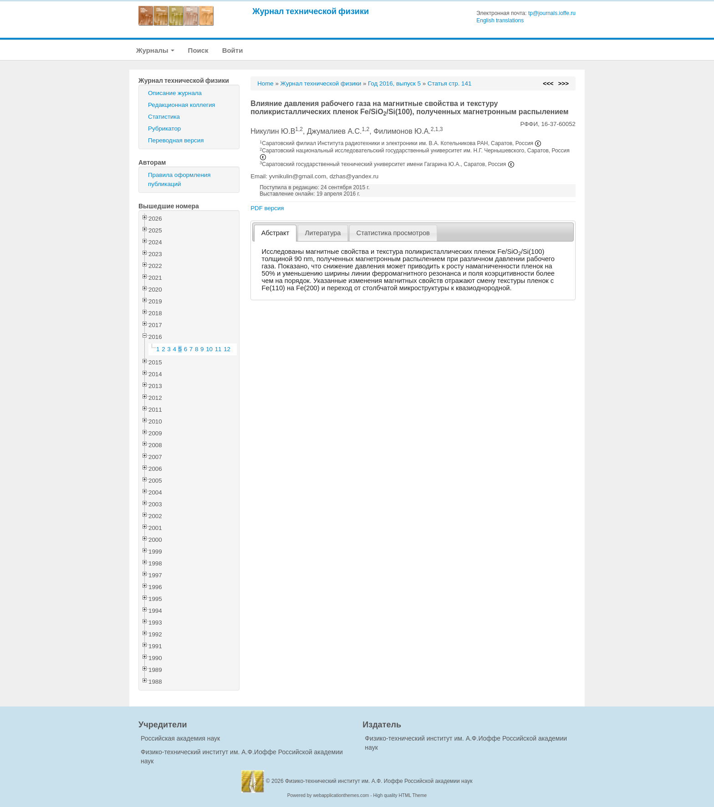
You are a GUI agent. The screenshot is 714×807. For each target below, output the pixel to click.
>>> (563, 83)
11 (218, 349)
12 (227, 349)
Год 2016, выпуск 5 (394, 83)
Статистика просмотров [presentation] (393, 233)
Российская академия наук (180, 738)
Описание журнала (175, 93)
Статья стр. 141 (450, 83)
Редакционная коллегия (181, 104)
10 (209, 349)
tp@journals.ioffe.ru (552, 13)
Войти (232, 50)
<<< (548, 83)
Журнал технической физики (310, 11)
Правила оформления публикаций (179, 179)
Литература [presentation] (323, 233)
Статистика (164, 116)
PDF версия (267, 208)
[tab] (275, 233)
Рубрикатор (164, 128)
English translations (500, 20)
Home (265, 83)
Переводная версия (176, 140)
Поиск (198, 50)
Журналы (155, 50)
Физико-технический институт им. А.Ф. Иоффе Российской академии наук (379, 781)
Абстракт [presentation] (275, 233)
